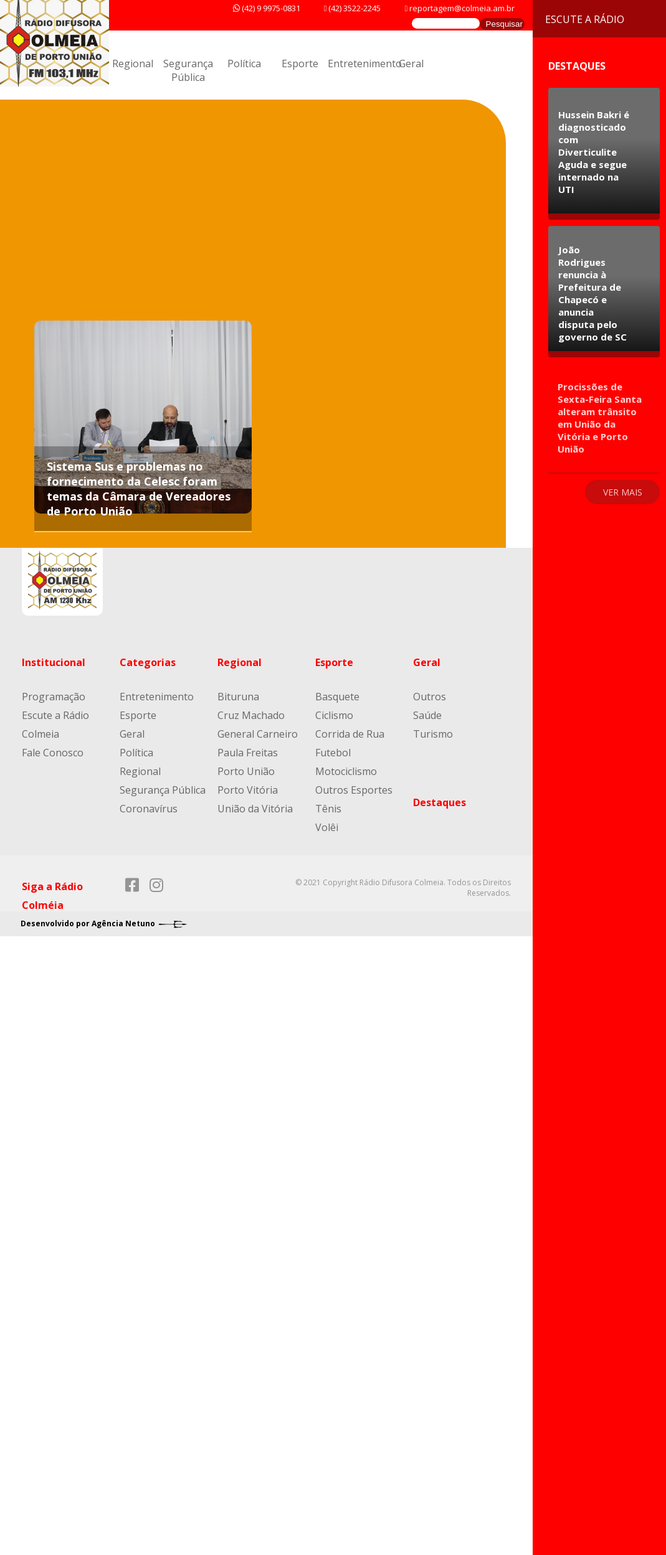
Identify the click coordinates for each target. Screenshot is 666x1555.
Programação (53, 696)
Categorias (148, 662)
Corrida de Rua (349, 734)
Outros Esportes (353, 790)
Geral (411, 63)
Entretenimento (365, 63)
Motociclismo (346, 771)
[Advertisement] (316, 224)
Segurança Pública (188, 70)
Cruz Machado (251, 715)
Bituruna (238, 696)
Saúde (427, 715)
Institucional (53, 662)
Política (244, 63)
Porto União (246, 771)
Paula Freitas (247, 752)
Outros (429, 696)
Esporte (300, 63)
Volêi (326, 827)
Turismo (433, 734)
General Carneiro (257, 734)
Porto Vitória (247, 790)
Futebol (333, 752)
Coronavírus (149, 808)
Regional (132, 63)
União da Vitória (255, 808)
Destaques (439, 802)
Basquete (337, 696)
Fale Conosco (52, 752)
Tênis (328, 808)
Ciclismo (334, 715)
